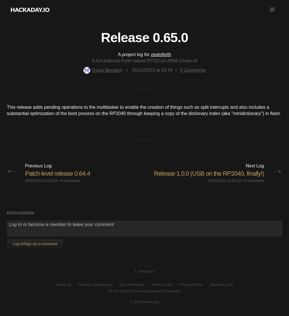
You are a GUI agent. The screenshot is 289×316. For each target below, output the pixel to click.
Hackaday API (221, 284)
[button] (272, 9)
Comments (193, 70)
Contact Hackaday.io (95, 284)
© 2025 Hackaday (144, 302)
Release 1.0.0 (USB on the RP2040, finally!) (209, 173)
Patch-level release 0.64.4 (57, 173)
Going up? (144, 271)
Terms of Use (162, 284)
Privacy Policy (191, 284)
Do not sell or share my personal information (144, 291)
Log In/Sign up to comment (35, 244)
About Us (63, 284)
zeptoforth (161, 54)
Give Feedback (131, 284)
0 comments (71, 180)
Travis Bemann (102, 70)
